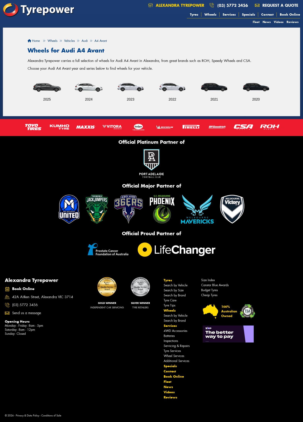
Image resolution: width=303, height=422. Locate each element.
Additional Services (176, 361)
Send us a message (26, 313)
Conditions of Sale (51, 415)
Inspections (171, 341)
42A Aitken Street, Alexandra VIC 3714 (42, 297)
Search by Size (174, 290)
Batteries (169, 336)
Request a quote (276, 5)
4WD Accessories (175, 331)
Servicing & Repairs (177, 346)
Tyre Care (170, 300)
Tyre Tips (169, 305)
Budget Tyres (209, 290)
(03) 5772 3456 (232, 5)
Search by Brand (175, 295)
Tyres (194, 14)
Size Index (208, 280)
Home (34, 41)
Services (229, 14)
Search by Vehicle (175, 285)
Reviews (293, 22)
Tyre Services (172, 351)
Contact (267, 14)
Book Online (290, 14)
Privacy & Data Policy (27, 415)
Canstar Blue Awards (215, 285)
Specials (248, 14)
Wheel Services (174, 356)
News (267, 22)
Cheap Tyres (209, 295)
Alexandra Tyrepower (176, 5)
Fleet (256, 22)
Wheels (210, 14)
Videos (278, 22)
